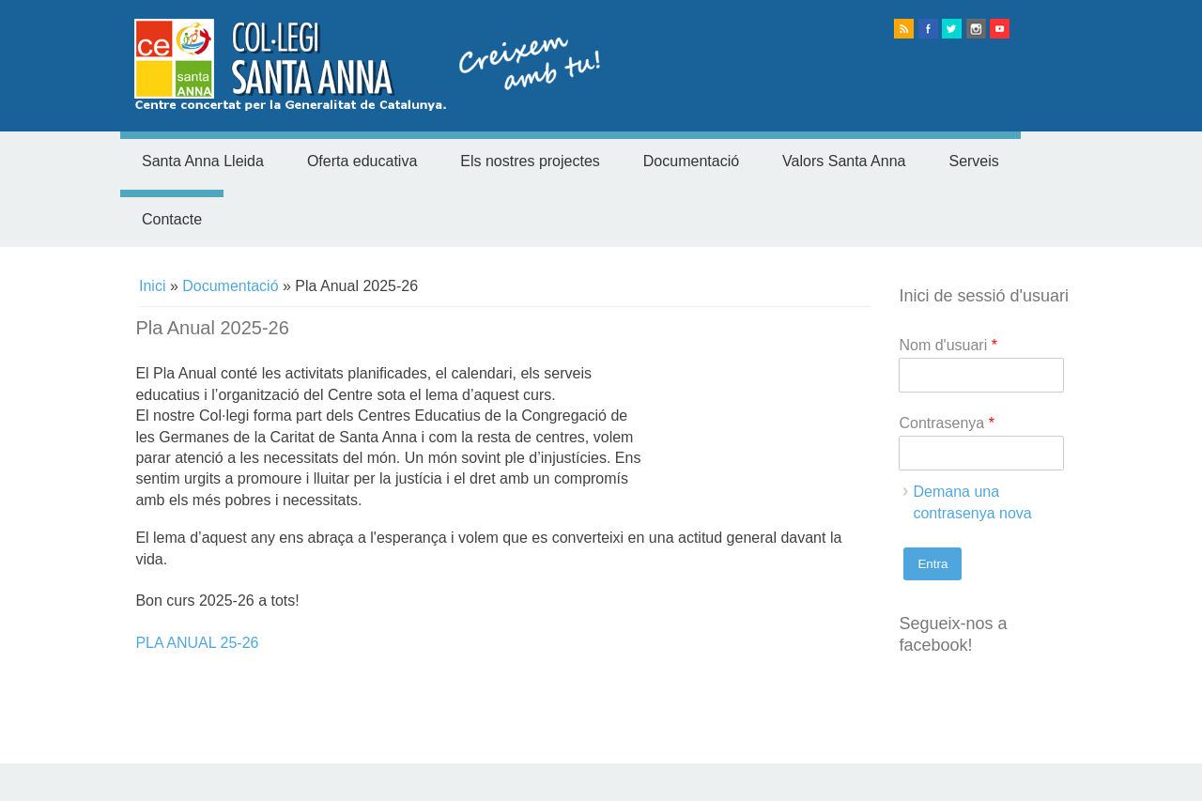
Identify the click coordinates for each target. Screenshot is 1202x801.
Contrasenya (946, 423)
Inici (152, 286)
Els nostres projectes (530, 161)
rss (904, 29)
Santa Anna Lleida (203, 161)
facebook (928, 29)
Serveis (973, 161)
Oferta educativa (362, 161)
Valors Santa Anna (843, 161)
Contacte (172, 219)
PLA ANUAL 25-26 (196, 643)
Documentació (691, 161)
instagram (976, 29)
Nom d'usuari (947, 345)
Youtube (999, 29)
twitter (952, 29)
